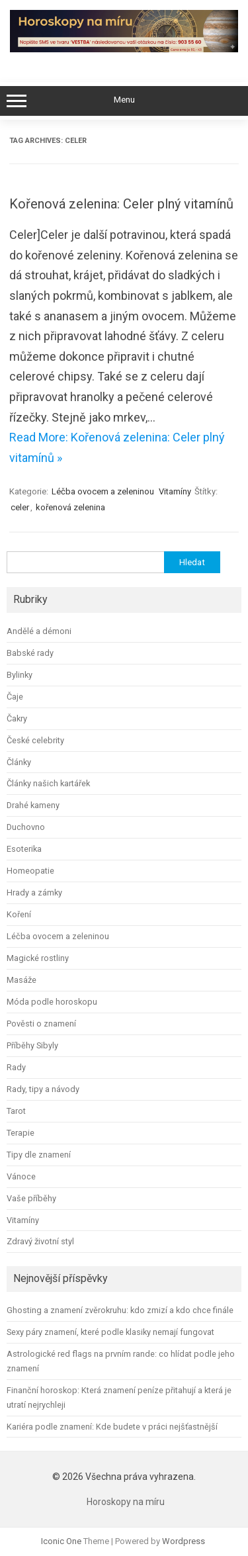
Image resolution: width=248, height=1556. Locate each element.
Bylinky (19, 675)
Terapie (20, 1133)
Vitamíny (175, 491)
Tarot (16, 1111)
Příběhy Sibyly (32, 1045)
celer (20, 507)
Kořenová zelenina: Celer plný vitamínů (121, 204)
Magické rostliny (38, 958)
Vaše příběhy (31, 1198)
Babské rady (30, 653)
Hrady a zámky (34, 892)
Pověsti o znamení (41, 1024)
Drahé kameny (33, 805)
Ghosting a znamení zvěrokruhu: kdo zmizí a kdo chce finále (120, 1310)
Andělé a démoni (39, 631)
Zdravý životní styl (40, 1241)
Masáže (21, 980)
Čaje (15, 697)
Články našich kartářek (48, 783)
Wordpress (183, 1541)
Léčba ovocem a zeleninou (103, 491)
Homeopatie (30, 871)
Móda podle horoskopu (52, 1002)
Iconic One (61, 1541)
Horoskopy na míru (126, 1501)
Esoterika (24, 849)
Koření (19, 914)
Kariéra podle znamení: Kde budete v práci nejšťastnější (112, 1427)
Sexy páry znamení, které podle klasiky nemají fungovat (110, 1332)
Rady (16, 1067)
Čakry (17, 718)
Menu (124, 101)
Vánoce (21, 1176)
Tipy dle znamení (39, 1155)
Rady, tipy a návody (43, 1089)
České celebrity (35, 740)
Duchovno (26, 827)
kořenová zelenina (70, 507)
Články (19, 762)
